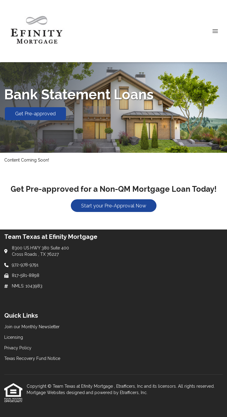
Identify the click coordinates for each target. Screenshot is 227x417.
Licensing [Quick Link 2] (13, 337)
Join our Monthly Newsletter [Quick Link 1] (32, 326)
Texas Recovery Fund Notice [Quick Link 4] (32, 358)
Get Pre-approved (35, 114)
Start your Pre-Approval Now (113, 206)
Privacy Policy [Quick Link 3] (17, 347)
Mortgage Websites (46, 392)
